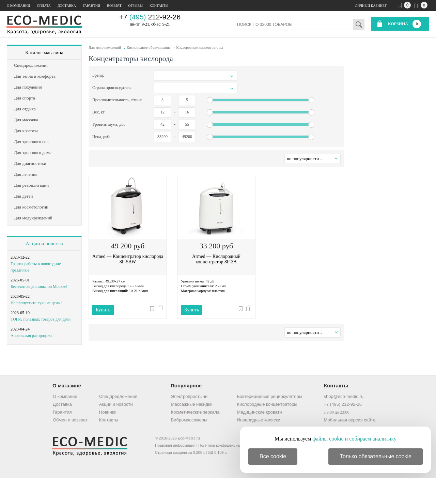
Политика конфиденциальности (225, 445)
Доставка (67, 5)
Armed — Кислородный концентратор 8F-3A (216, 259)
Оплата (43, 5)
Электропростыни (189, 396)
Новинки (107, 412)
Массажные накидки (192, 404)
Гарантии (91, 5)
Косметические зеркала (195, 412)
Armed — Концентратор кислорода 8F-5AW (127, 259)
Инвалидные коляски (258, 419)
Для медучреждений (105, 47)
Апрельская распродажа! (32, 335)
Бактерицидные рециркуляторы (269, 396)
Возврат (114, 5)
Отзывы (135, 5)
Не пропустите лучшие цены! (36, 302)
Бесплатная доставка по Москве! (39, 286)
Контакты (159, 5)
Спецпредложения (118, 396)
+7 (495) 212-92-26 (343, 404)
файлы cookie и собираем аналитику (354, 439)
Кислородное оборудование (149, 47)
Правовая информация (175, 445)
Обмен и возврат (70, 419)
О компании (18, 5)
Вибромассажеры (189, 419)
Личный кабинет (371, 5)
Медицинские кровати (259, 412)
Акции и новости (44, 243)
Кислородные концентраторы (199, 47)
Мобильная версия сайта (349, 419)
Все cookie (273, 456)
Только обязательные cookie (375, 456)
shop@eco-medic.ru (343, 396)
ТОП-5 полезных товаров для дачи (41, 319)
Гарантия (62, 412)
